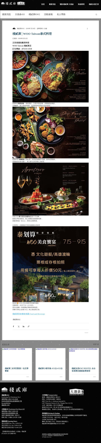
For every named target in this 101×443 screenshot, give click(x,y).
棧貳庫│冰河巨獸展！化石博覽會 (16, 369)
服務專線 (5, 411)
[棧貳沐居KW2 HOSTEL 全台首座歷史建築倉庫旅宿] (84, 356)
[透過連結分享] (29, 326)
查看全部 (96, 344)
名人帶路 (61, 14)
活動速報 (48, 14)
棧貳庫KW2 (34, 14)
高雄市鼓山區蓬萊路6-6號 (10, 413)
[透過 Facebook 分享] (13, 326)
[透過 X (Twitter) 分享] (18, 326)
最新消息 (6, 14)
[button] (96, 14)
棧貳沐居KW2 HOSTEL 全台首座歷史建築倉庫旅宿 (83, 369)
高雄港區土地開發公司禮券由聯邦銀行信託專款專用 (55, 434)
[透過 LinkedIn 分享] (24, 326)
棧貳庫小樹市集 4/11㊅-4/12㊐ (50, 368)
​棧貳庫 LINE (6, 405)
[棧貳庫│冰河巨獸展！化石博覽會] (17, 356)
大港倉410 (20, 14)
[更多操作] (87, 28)
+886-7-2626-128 (13, 411)
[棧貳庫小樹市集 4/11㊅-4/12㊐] (50, 356)
